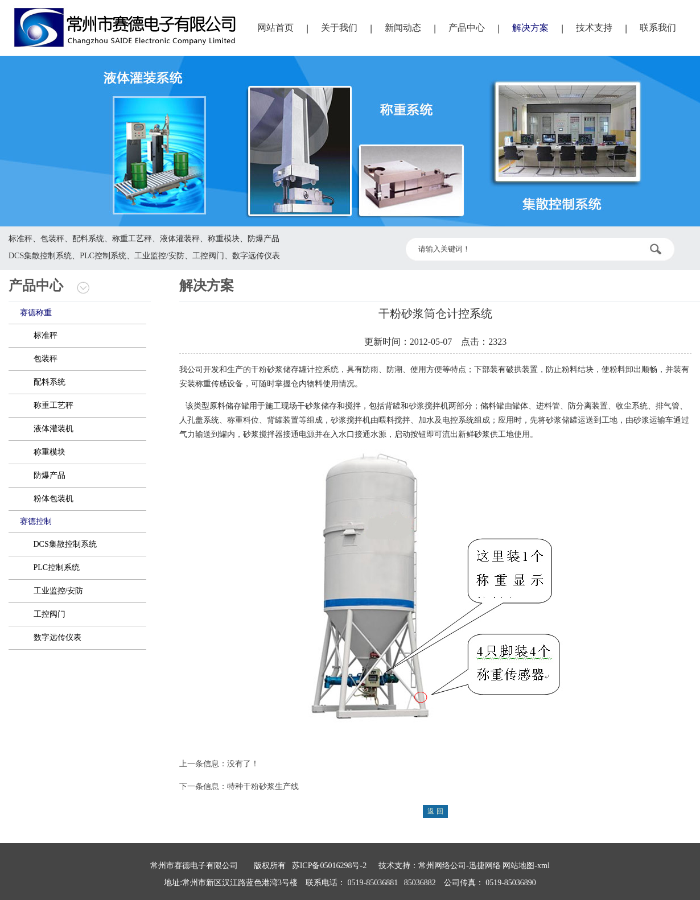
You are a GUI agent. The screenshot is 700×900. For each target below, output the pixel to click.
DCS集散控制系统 (65, 544)
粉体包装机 (53, 498)
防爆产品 (49, 475)
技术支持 (594, 27)
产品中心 (466, 27)
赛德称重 (36, 312)
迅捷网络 (485, 865)
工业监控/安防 (59, 591)
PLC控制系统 (57, 567)
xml (543, 865)
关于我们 (339, 27)
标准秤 (45, 335)
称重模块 (49, 452)
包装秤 (45, 358)
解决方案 (530, 27)
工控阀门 (49, 614)
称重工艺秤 (53, 405)
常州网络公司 (442, 865)
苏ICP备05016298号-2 (329, 865)
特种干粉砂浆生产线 (263, 786)
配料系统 (49, 382)
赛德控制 (36, 521)
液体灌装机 (53, 428)
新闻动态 (403, 27)
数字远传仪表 (57, 637)
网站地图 (518, 865)
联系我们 (658, 27)
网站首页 (275, 27)
